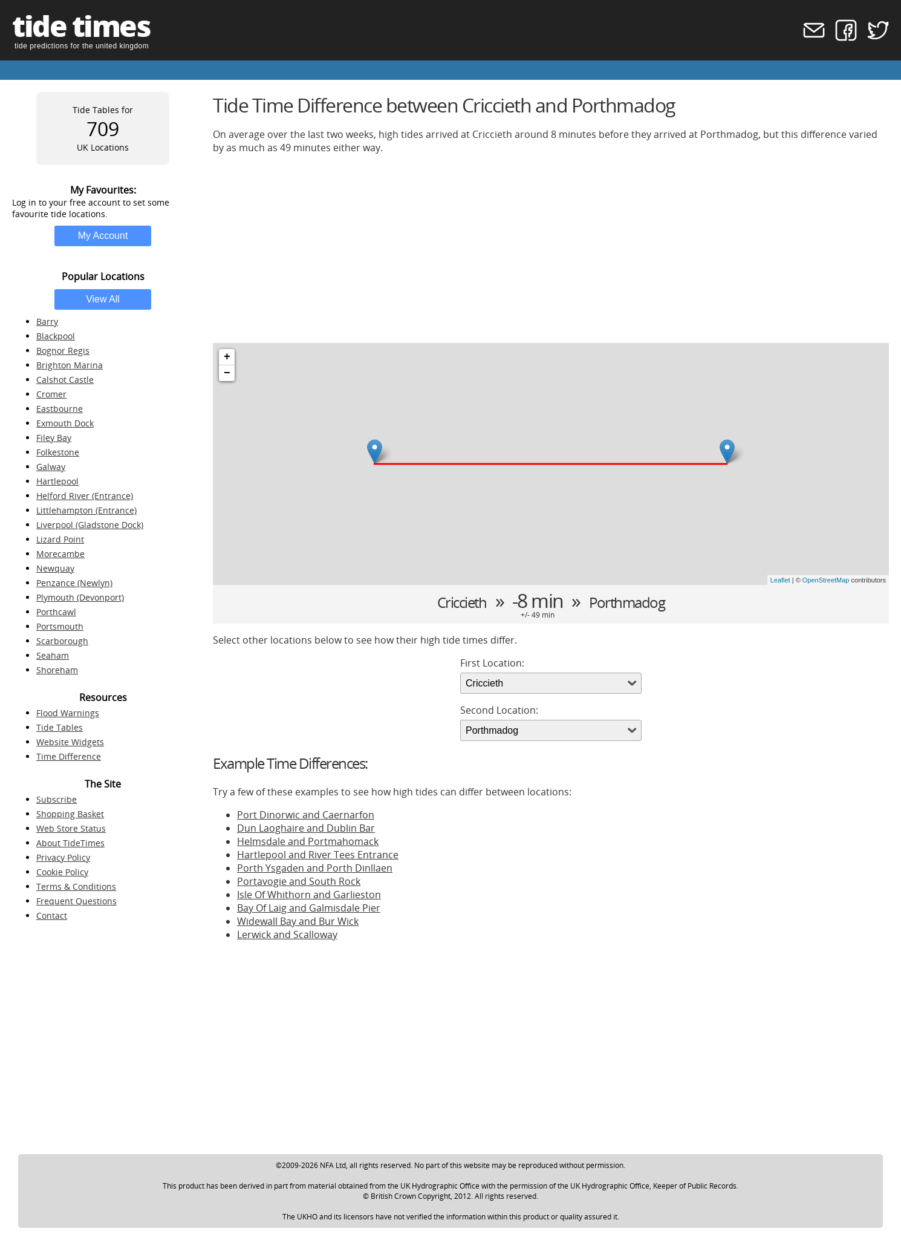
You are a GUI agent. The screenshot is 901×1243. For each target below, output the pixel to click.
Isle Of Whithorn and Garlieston (309, 894)
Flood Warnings (67, 713)
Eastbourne (59, 408)
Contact (51, 915)
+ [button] (227, 357)
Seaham (52, 655)
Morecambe (60, 554)
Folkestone (57, 452)
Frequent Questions (76, 901)
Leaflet (780, 580)
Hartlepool (57, 481)
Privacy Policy (63, 857)
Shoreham (57, 670)
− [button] (227, 373)
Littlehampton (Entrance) (86, 510)
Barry (47, 321)
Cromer (51, 394)
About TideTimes (70, 843)
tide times (81, 25)
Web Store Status (71, 828)
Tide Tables (59, 727)
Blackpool (55, 336)
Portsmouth (59, 626)
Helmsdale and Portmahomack (308, 841)
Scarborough (62, 641)
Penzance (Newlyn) (74, 583)
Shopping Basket (70, 814)
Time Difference (68, 756)
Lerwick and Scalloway (287, 934)
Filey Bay (53, 437)
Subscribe (56, 799)
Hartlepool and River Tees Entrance (317, 854)
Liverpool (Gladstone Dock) (89, 524)
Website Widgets (70, 742)
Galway (50, 466)
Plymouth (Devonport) (80, 597)
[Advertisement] (551, 248)
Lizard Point (60, 539)
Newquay (55, 568)
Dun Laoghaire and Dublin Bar (306, 828)
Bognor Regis (62, 350)
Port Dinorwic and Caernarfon (305, 814)
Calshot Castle (65, 379)
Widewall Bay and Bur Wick (298, 921)
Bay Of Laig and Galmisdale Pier (308, 908)
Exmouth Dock (65, 423)
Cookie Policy (62, 872)
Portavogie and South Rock (298, 881)
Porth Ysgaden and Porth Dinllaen (314, 868)
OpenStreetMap (826, 580)
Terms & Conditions (76, 886)
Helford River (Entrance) (84, 495)
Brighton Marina (69, 365)
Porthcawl (56, 612)
